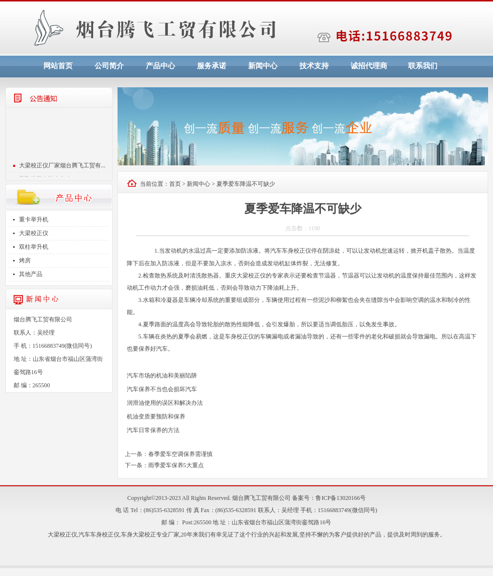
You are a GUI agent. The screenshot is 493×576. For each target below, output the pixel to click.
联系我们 (422, 66)
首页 (175, 183)
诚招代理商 (369, 66)
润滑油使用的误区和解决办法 (165, 402)
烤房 (25, 260)
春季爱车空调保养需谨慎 (180, 454)
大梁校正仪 (33, 233)
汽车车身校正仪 (99, 534)
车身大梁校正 (138, 534)
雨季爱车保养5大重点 (176, 465)
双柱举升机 (33, 246)
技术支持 (314, 66)
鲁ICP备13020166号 (341, 498)
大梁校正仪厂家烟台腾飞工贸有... (62, 167)
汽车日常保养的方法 (153, 430)
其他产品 (30, 274)
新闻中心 (262, 66)
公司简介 (109, 66)
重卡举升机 (33, 219)
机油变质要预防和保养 (156, 416)
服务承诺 (211, 66)
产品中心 (160, 66)
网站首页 (58, 66)
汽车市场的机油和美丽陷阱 (162, 375)
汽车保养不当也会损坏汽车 (162, 389)
